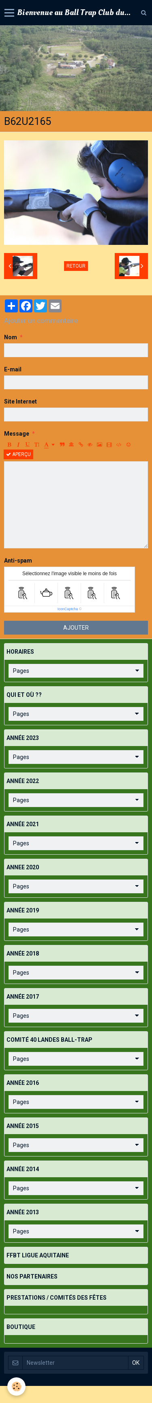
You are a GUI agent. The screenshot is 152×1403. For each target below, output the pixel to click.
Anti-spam (18, 560)
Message (16, 433)
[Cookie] (16, 1386)
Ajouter (76, 627)
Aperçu (18, 454)
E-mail (12, 369)
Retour (76, 266)
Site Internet (20, 401)
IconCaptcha (68, 609)
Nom (10, 337)
